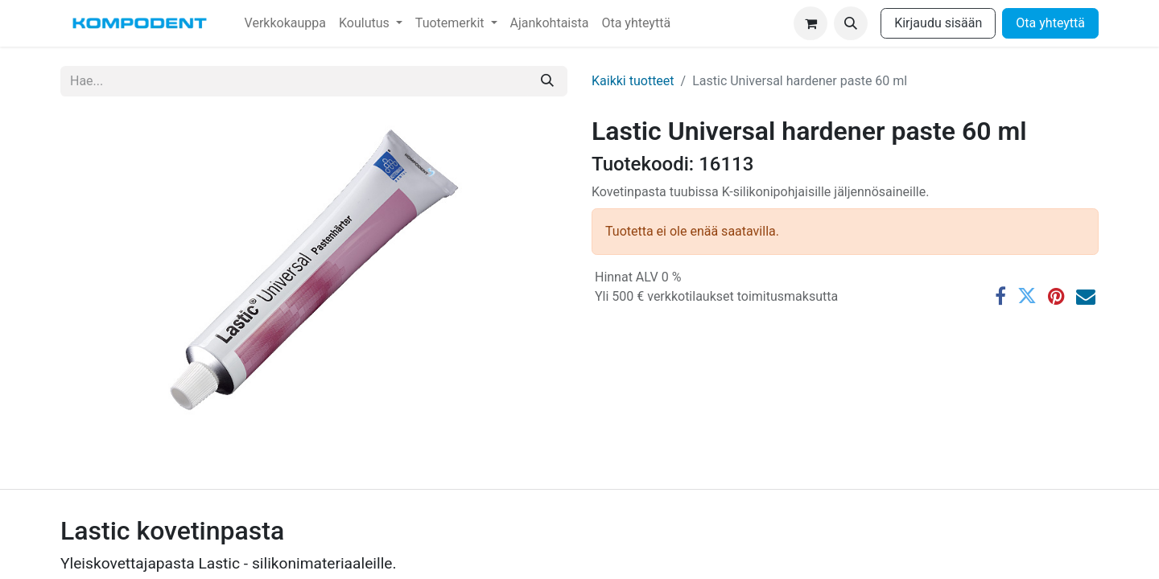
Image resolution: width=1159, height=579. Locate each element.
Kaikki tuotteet (633, 80)
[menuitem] (285, 23)
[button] (851, 23)
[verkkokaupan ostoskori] (810, 23)
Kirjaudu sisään (938, 23)
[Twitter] (1027, 296)
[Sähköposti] (1085, 296)
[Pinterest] (1056, 296)
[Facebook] (1000, 296)
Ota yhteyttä (1050, 23)
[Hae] (547, 81)
